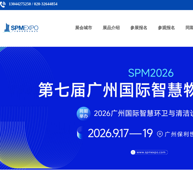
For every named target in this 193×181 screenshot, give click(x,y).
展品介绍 (111, 27)
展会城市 (83, 27)
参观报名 (166, 27)
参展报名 (138, 27)
